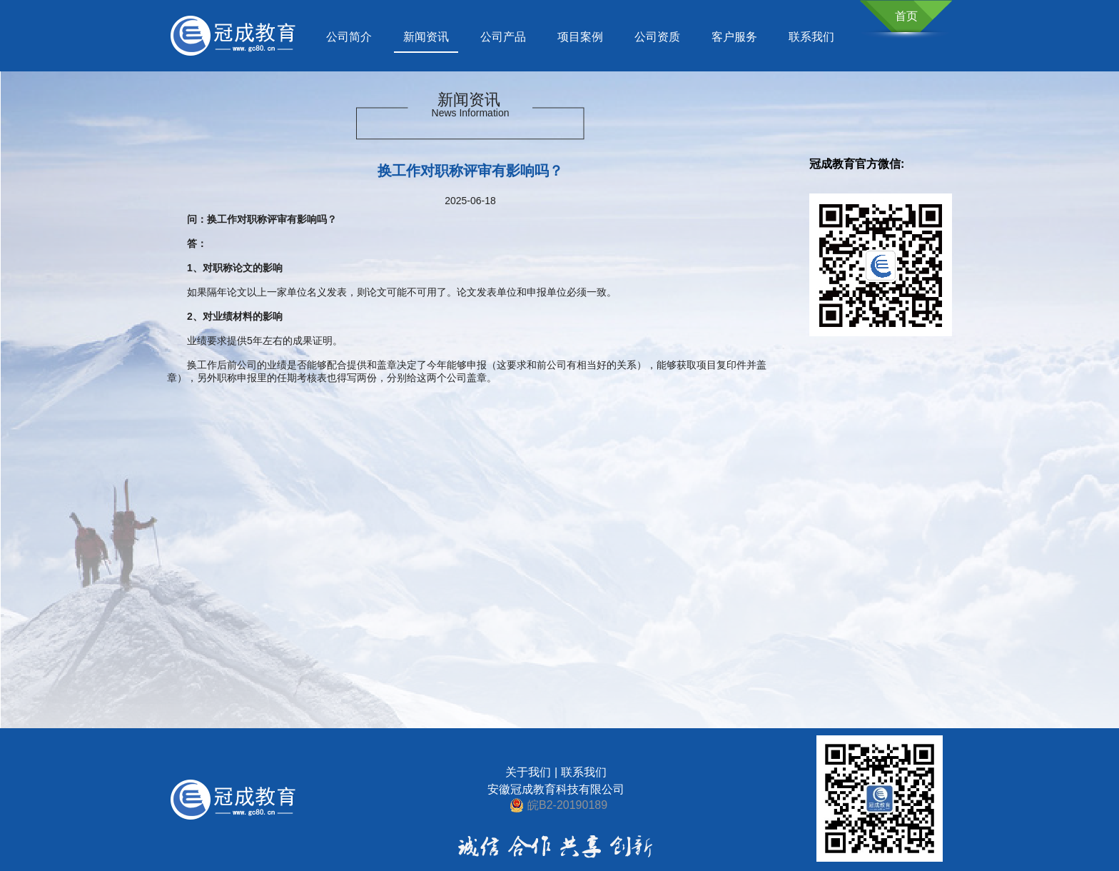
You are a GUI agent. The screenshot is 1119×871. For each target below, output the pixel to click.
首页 (906, 16)
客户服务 (734, 37)
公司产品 (503, 37)
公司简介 (349, 37)
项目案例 (580, 37)
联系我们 (811, 37)
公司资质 (657, 37)
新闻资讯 (426, 37)
